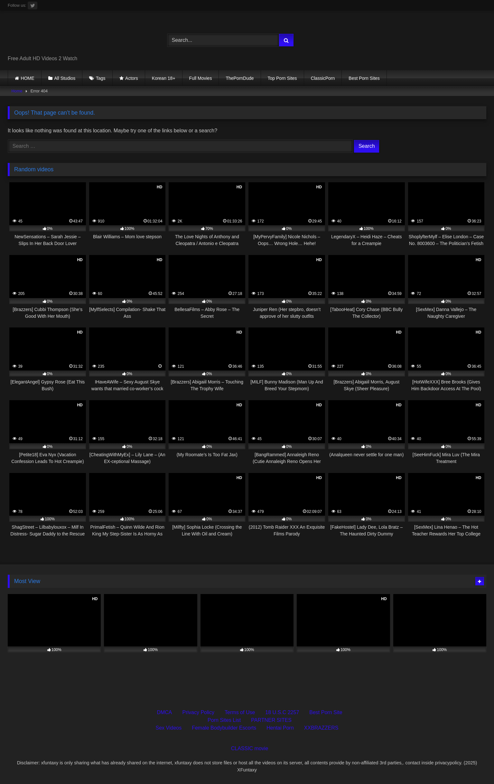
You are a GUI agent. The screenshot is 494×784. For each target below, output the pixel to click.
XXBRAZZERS (321, 728)
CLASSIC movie (249, 748)
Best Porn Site (325, 712)
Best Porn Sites (364, 78)
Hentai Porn (280, 728)
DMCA (164, 712)
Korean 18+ (163, 78)
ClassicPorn (323, 78)
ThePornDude (240, 78)
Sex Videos (169, 728)
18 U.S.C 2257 (282, 712)
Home (17, 91)
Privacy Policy (198, 712)
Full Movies (200, 78)
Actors (131, 78)
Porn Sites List (224, 720)
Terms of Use (240, 712)
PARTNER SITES (271, 720)
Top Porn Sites (282, 78)
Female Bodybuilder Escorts (224, 728)
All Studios (64, 78)
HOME (27, 78)
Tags (101, 78)
